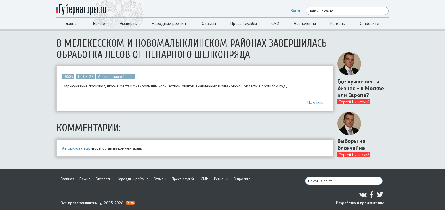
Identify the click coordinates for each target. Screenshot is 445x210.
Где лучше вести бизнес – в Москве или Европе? (360, 88)
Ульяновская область (115, 76)
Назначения (305, 23)
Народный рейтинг (169, 23)
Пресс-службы (243, 23)
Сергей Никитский (354, 101)
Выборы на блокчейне (351, 144)
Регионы (337, 23)
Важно (99, 23)
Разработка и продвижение (360, 202)
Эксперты (128, 23)
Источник (315, 102)
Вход (295, 10)
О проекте (369, 23)
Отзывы (209, 23)
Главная (72, 23)
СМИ (275, 23)
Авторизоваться (75, 148)
